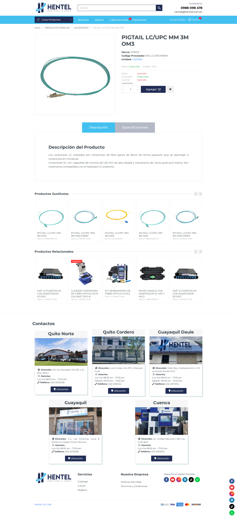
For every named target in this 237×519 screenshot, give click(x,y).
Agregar (153, 89)
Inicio (37, 27)
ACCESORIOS (81, 27)
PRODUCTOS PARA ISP (57, 27)
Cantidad (127, 83)
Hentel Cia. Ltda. (43, 504)
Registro (82, 490)
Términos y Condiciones (134, 486)
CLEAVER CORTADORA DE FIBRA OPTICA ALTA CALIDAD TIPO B (84, 295)
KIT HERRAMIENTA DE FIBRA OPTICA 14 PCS (118, 293)
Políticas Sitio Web (131, 482)
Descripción (98, 127)
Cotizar (82, 485)
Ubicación (61, 389)
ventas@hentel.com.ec (188, 11)
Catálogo (83, 481)
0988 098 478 (191, 8)
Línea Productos (54, 19)
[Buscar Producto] (117, 8)
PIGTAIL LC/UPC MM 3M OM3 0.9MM (84, 236)
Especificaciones (135, 127)
